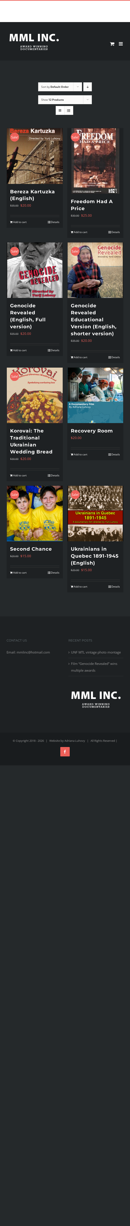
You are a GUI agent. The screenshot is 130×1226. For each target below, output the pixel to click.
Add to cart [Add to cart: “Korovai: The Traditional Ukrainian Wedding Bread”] (20, 475)
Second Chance (31, 549)
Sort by (55, 87)
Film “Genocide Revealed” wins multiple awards (94, 667)
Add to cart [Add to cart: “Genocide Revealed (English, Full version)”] (20, 350)
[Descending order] (87, 86)
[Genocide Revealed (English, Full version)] (35, 270)
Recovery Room (92, 431)
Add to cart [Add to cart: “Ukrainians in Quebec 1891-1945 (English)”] (80, 586)
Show (52, 100)
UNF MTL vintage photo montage (96, 652)
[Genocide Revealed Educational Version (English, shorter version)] (95, 270)
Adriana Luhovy (74, 741)
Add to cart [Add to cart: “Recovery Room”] (80, 454)
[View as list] (68, 110)
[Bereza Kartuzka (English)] (35, 156)
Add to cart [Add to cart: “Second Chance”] (20, 572)
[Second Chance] (35, 513)
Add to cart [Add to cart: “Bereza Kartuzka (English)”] (20, 222)
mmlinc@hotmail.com (75, 4)
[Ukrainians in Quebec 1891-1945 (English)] (95, 513)
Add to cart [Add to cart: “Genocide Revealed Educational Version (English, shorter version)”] (80, 357)
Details (55, 222)
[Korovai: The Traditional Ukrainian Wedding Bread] (35, 395)
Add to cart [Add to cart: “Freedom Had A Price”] (80, 232)
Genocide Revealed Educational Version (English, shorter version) (94, 320)
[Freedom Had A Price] (95, 161)
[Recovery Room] (95, 395)
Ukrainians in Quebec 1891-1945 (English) (95, 556)
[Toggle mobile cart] (112, 44)
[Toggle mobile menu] (121, 44)
